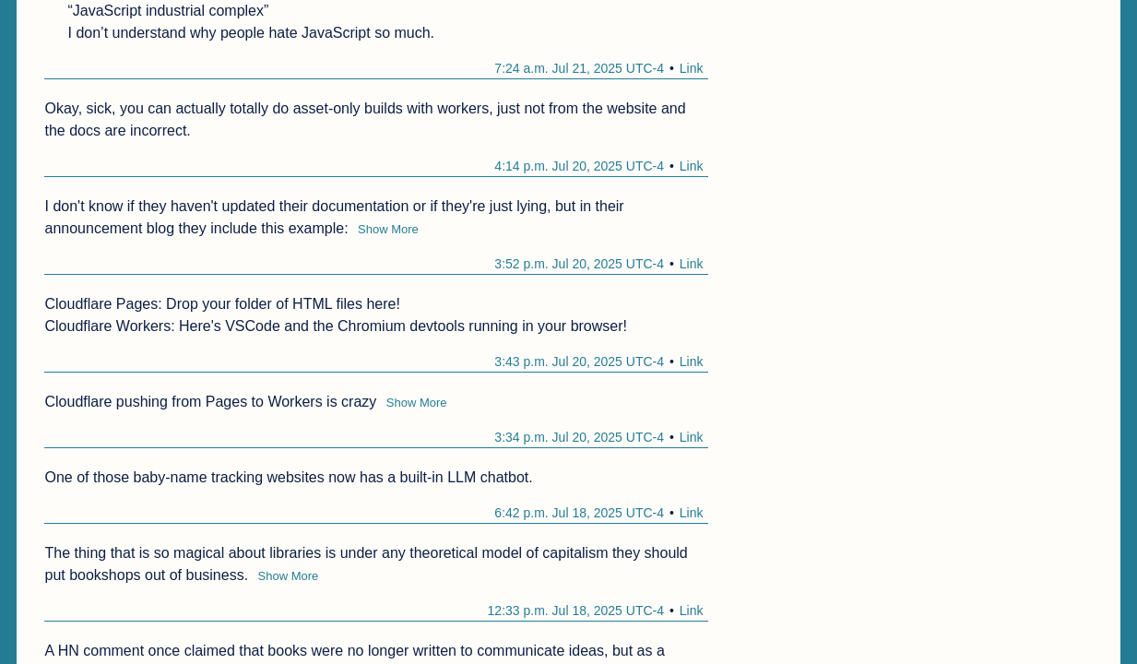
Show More (388, 229)
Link (692, 68)
